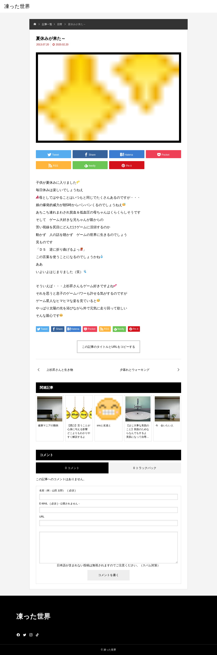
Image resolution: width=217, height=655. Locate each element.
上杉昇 (68, 286)
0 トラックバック (144, 468)
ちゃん (102, 212)
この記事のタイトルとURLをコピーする (108, 346)
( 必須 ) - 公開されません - (59, 503)
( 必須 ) (57, 490)
